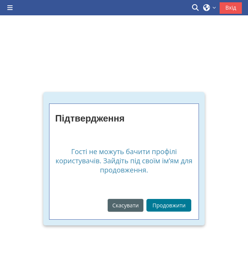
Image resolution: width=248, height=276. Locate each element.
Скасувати (125, 205)
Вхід (230, 7)
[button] (195, 8)
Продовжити (169, 205)
